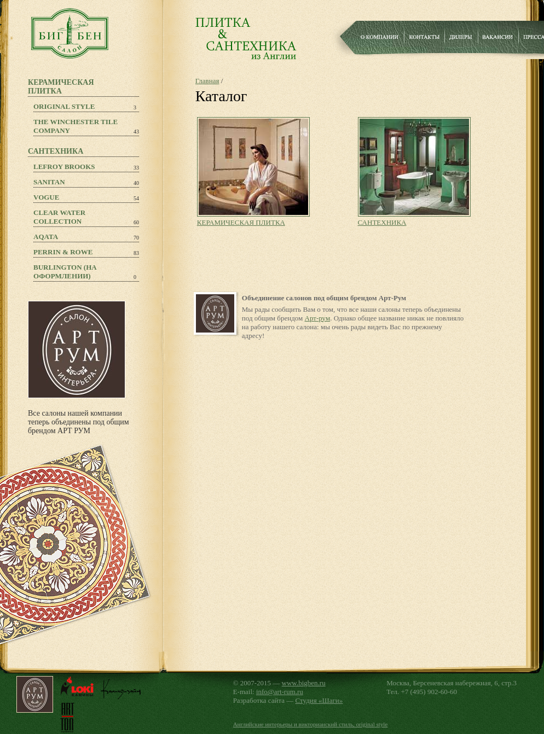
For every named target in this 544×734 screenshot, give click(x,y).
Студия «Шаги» (319, 700)
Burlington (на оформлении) (65, 271)
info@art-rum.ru (279, 692)
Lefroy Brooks (64, 166)
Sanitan (49, 182)
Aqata (45, 236)
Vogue (46, 197)
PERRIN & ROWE (62, 252)
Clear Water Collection (59, 216)
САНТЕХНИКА (382, 222)
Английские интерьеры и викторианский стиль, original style (310, 724)
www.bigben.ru (304, 683)
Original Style (64, 106)
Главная (207, 81)
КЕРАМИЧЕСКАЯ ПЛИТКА (241, 222)
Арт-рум (318, 318)
